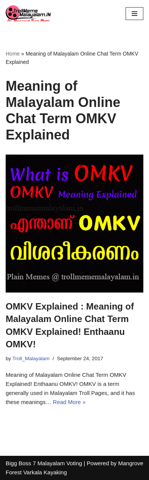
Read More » (69, 402)
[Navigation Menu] (134, 13)
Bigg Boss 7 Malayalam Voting (44, 463)
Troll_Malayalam (31, 358)
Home (13, 54)
